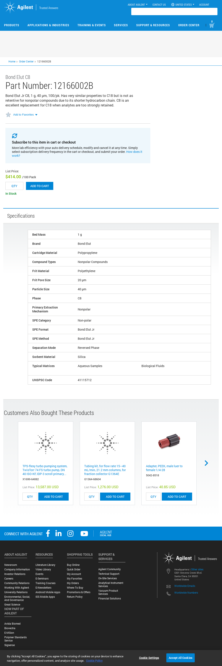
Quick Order (73, 569)
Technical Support (108, 573)
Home (11, 61)
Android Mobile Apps (48, 592)
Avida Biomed (12, 623)
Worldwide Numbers (186, 592)
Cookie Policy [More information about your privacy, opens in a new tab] (94, 661)
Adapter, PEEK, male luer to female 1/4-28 (164, 468)
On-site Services (107, 578)
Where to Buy (75, 587)
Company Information (17, 569)
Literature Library (45, 564)
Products (11, 25)
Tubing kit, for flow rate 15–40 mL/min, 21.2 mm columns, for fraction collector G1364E (105, 470)
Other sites (197, 569)
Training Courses (45, 583)
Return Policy (75, 596)
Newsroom (10, 564)
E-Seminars (42, 578)
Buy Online (73, 564)
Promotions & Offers (78, 592)
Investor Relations (14, 574)
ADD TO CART (53, 497)
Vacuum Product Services (108, 592)
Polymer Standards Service (15, 639)
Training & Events (92, 25)
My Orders (73, 583)
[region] (111, 658)
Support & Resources (153, 25)
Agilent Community (109, 569)
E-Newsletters (43, 587)
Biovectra (9, 628)
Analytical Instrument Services (110, 584)
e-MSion (9, 632)
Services (121, 25)
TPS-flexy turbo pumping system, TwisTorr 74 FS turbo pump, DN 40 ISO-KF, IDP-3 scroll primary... (45, 470)
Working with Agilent (16, 587)
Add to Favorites (23, 114)
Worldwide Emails (184, 586)
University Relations (16, 592)
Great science (12, 604)
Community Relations (16, 583)
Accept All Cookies (180, 657)
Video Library (43, 569)
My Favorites (74, 578)
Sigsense (9, 645)
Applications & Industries (48, 25)
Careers (8, 578)
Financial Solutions (109, 598)
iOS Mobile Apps (45, 596)
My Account (74, 574)
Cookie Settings (149, 657)
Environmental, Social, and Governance (17, 598)
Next (208, 463)
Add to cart (39, 186)
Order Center (188, 25)
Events (39, 574)
